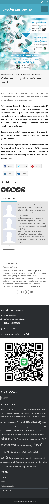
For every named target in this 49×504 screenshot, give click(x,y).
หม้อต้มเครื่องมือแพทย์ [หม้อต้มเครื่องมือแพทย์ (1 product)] (33, 439)
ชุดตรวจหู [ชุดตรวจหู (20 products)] (34, 421)
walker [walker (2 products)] (24, 416)
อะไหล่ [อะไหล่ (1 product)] (18, 445)
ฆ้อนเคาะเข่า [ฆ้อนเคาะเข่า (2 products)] (21, 422)
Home (3, 74)
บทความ (10, 74)
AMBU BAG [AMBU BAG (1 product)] (3, 410)
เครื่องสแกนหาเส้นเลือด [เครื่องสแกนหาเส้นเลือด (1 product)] (35, 462)
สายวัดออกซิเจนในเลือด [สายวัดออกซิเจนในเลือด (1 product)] (37, 434)
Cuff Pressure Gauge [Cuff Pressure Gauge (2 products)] (9, 413)
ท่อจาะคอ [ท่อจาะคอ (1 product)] (31, 427)
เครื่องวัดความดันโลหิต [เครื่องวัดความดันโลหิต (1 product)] (35, 458)
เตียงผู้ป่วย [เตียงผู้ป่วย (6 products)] (23, 466)
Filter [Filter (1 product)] (31, 413)
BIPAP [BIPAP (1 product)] (9, 410)
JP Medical (31, 501)
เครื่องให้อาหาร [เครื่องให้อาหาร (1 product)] (12, 467)
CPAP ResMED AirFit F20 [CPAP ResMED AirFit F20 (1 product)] (39, 410)
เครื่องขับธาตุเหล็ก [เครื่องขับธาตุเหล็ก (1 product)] (19, 452)
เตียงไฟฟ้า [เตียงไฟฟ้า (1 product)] (33, 467)
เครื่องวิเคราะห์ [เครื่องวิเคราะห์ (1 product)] (23, 462)
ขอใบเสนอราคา (6, 490)
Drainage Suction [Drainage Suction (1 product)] (24, 413)
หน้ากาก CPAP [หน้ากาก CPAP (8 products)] (9, 438)
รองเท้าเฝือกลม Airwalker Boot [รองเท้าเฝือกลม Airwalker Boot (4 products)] (19, 430)
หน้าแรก (3, 477)
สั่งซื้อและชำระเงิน (7, 486)
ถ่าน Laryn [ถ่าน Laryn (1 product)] (25, 427)
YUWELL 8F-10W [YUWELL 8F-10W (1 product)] (32, 416)
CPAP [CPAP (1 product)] (29, 410)
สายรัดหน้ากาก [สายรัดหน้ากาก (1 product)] (24, 434)
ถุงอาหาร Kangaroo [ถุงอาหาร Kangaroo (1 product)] (16, 427)
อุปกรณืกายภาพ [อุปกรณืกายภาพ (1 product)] (25, 445)
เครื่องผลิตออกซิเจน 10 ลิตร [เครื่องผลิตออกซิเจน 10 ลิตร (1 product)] (20, 458)
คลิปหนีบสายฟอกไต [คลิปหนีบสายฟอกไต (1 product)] (10, 422)
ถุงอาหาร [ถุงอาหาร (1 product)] (6, 427)
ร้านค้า (2, 481)
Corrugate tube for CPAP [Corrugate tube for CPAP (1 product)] (19, 410)
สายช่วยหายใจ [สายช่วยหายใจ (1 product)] (15, 434)
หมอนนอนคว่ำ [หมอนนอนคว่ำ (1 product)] (22, 439)
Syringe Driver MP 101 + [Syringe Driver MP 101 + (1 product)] (13, 416)
